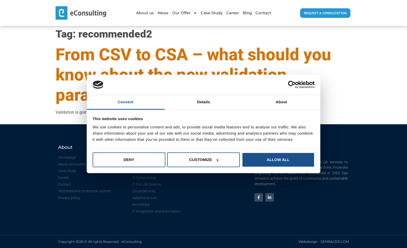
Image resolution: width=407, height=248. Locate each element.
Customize (203, 159)
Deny (129, 159)
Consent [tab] (126, 102)
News (163, 12)
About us (145, 12)
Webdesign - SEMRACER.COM (324, 241)
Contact (263, 12)
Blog (247, 12)
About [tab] (281, 102)
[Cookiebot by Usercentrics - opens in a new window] (292, 85)
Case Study (211, 12)
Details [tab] (203, 102)
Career (232, 12)
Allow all (278, 159)
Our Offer (184, 13)
